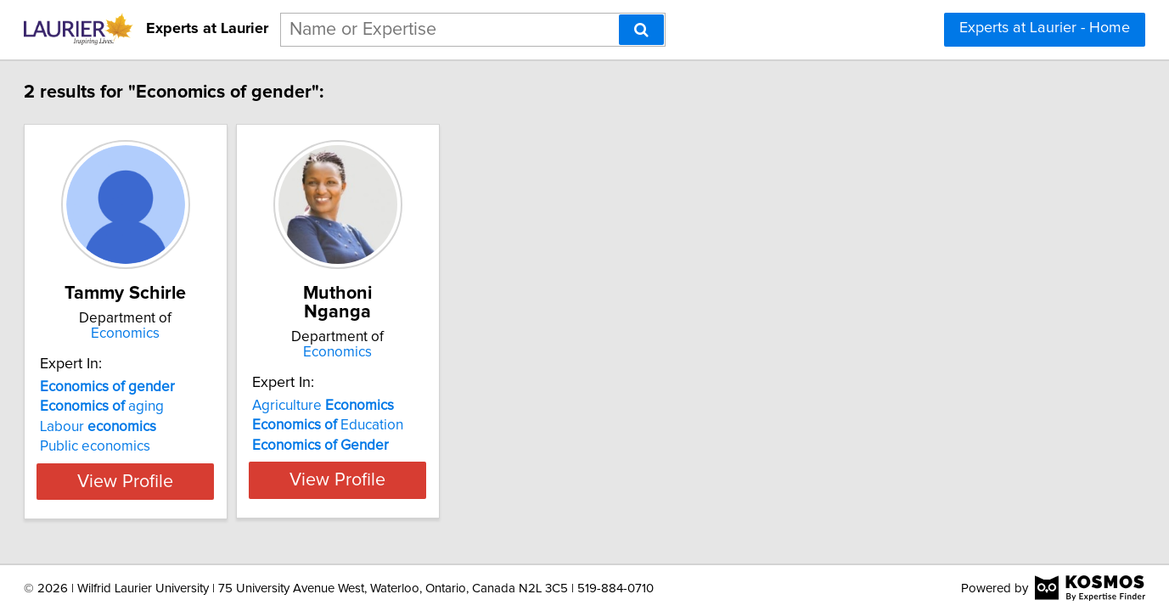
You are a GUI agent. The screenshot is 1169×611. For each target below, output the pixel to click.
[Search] (641, 29)
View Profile (198, 481)
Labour (150, 426)
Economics (198, 333)
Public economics (147, 446)
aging (154, 406)
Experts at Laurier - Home (1044, 28)
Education (421, 406)
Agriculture (417, 387)
